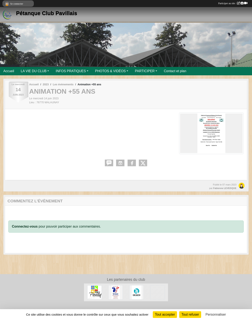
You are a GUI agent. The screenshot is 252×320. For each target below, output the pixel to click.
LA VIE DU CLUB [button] (34, 71)
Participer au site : (232, 3)
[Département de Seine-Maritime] (136, 292)
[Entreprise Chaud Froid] (157, 292)
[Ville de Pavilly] (94, 292)
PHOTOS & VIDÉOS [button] (110, 71)
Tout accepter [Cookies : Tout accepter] (165, 314)
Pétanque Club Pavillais (46, 13)
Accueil (8, 71)
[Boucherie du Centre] (115, 292)
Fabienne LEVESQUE (224, 188)
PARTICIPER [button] (145, 71)
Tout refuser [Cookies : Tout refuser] (190, 314)
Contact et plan (175, 71)
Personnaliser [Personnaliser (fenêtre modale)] (216, 314)
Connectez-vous (25, 226)
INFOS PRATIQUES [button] (71, 71)
